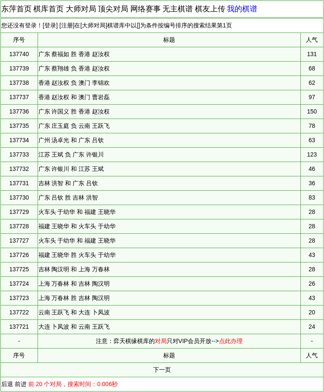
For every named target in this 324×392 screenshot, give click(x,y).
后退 (7, 384)
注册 (67, 25)
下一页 (162, 369)
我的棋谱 (242, 9)
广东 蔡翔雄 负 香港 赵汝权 (74, 68)
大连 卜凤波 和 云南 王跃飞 (74, 326)
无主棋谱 (177, 9)
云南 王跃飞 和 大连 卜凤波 (74, 312)
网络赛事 (145, 9)
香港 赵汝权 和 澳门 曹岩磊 (74, 97)
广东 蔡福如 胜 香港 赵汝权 (74, 54)
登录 (50, 25)
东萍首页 (16, 9)
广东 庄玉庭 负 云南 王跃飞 (74, 125)
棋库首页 (48, 9)
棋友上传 (210, 9)
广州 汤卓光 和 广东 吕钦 (71, 140)
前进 (21, 384)
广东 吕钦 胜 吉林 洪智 (68, 197)
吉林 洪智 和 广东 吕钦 (68, 183)
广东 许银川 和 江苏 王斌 (71, 168)
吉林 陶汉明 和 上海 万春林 (74, 269)
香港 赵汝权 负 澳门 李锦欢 (74, 82)
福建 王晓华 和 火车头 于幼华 (77, 226)
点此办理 (231, 341)
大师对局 (81, 9)
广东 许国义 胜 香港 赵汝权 (74, 111)
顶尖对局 (113, 9)
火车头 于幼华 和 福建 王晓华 (77, 211)
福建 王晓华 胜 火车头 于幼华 (77, 254)
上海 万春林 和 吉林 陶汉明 (74, 283)
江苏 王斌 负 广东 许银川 (71, 154)
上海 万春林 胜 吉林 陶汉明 (74, 298)
